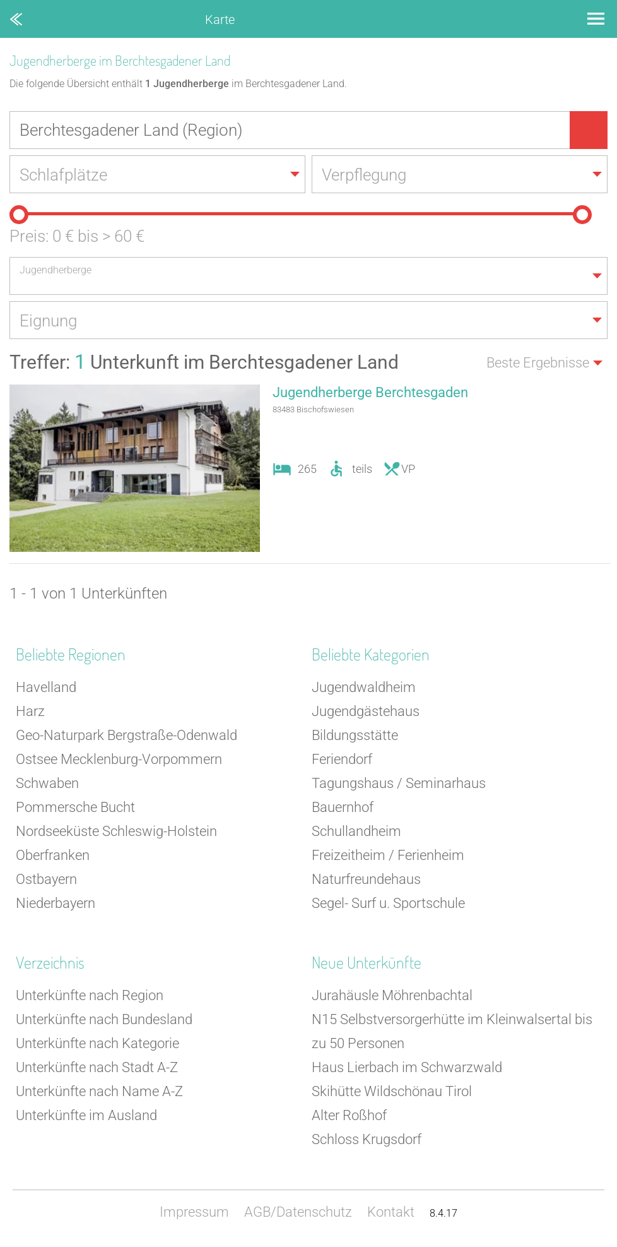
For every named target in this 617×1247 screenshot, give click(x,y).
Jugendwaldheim (364, 687)
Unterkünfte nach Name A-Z (99, 1091)
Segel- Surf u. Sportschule (388, 903)
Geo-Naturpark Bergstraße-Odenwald (126, 735)
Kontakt (390, 1212)
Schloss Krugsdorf (366, 1139)
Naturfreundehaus (366, 879)
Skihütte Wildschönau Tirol (392, 1091)
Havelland (46, 687)
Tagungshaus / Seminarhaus (399, 783)
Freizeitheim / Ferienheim (388, 855)
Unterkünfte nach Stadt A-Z (97, 1067)
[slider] (18, 214)
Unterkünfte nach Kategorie (97, 1043)
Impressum (194, 1212)
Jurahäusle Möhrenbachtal (392, 995)
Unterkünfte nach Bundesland (104, 1019)
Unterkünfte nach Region (89, 995)
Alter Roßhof (349, 1115)
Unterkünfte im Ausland (86, 1115)
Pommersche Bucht (75, 807)
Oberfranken (53, 855)
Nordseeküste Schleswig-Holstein (116, 831)
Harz (30, 711)
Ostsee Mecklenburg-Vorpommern (119, 759)
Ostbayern (46, 879)
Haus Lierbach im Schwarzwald (407, 1067)
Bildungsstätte (355, 735)
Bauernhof (342, 807)
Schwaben (47, 783)
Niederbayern (55, 903)
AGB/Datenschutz (298, 1212)
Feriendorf (342, 759)
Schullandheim (356, 831)
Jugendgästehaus (366, 711)
